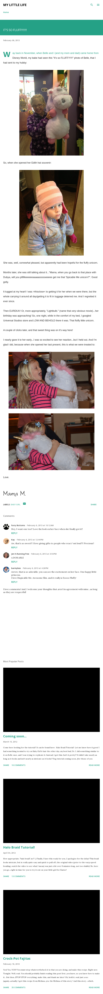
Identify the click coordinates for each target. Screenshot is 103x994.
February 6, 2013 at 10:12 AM (40, 525)
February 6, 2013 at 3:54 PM (44, 554)
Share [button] (94, 504)
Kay (13, 539)
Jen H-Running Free (20, 554)
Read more (94, 765)
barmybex (16, 568)
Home (6, 12)
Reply (14, 533)
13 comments (18, 876)
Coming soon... (15, 736)
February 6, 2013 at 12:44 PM (30, 539)
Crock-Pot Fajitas (16, 958)
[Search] (91, 4)
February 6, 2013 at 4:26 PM (35, 568)
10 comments (18, 765)
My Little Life (15, 5)
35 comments (18, 987)
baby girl (15, 504)
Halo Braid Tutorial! (19, 847)
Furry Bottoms (18, 525)
